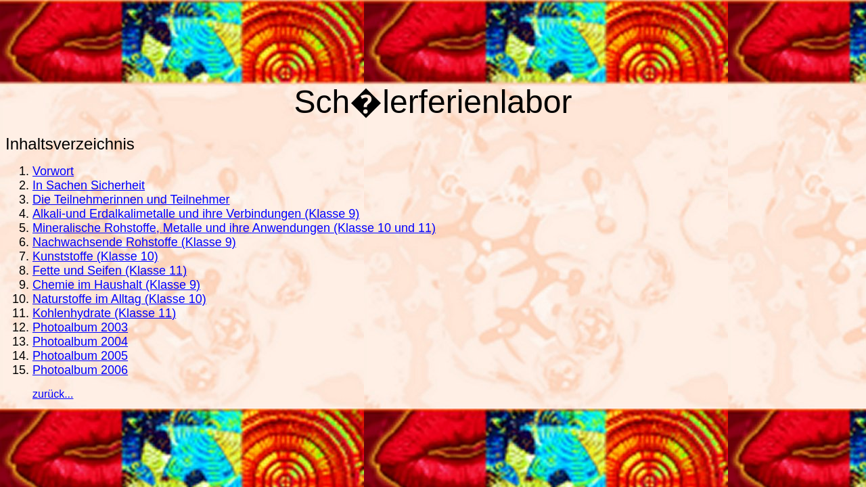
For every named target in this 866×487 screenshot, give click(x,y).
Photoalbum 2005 (80, 356)
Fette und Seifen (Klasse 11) (109, 270)
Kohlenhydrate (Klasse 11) (104, 313)
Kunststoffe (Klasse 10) (95, 256)
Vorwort (53, 171)
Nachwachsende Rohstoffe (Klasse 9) (134, 242)
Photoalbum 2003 (80, 327)
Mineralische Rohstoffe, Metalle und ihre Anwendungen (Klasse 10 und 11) (234, 228)
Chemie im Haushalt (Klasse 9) (116, 285)
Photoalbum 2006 (80, 370)
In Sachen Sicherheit (88, 185)
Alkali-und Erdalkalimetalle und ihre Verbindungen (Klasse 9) (195, 214)
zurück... (52, 394)
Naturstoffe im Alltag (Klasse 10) (119, 299)
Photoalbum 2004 (80, 341)
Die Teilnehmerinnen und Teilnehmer (131, 199)
